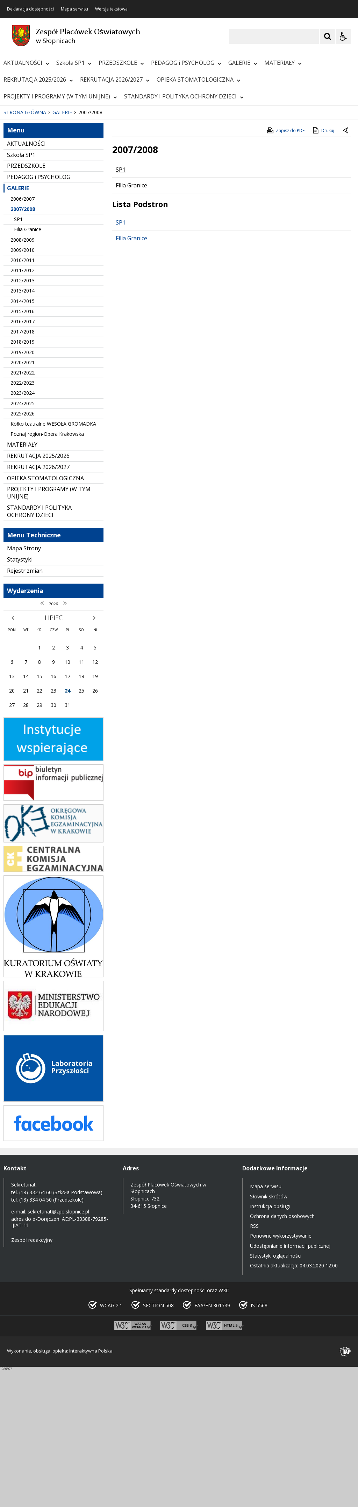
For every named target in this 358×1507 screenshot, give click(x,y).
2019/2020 (22, 489)
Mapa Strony (24, 685)
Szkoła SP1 (74, 63)
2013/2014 (22, 428)
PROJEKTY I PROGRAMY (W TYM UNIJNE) (60, 96)
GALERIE (242, 63)
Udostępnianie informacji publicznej (290, 1382)
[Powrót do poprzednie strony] (346, 268)
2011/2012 (22, 407)
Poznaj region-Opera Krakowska (47, 571)
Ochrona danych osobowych (282, 1353)
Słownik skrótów (268, 1333)
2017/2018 (22, 469)
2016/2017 (22, 458)
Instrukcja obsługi (270, 1343)
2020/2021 (22, 499)
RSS (254, 1363)
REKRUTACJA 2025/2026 (38, 79)
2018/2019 (22, 479)
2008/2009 (22, 376)
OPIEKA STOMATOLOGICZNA (199, 79)
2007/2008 (22, 346)
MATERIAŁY (283, 63)
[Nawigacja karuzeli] (41, 228)
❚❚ (14, 228)
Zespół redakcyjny (31, 1377)
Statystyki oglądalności (275, 1392)
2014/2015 (22, 438)
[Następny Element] (51, 228)
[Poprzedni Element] (33, 228)
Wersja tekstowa (111, 9)
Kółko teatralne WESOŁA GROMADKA (53, 561)
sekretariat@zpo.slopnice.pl (58, 1349)
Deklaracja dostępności (30, 9)
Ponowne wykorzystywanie (281, 1373)
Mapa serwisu (74, 9)
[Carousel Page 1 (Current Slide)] (68, 228)
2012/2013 (22, 417)
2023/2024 (22, 530)
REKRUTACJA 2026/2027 (115, 79)
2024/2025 (22, 540)
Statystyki (20, 697)
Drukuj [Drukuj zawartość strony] (323, 267)
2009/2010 (22, 387)
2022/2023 (22, 520)
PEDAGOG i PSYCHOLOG (186, 63)
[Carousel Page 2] (74, 228)
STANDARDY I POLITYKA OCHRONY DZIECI (184, 96)
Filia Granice (27, 366)
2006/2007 (22, 335)
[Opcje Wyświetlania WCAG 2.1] (343, 36)
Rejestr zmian (25, 707)
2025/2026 (22, 550)
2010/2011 (22, 397)
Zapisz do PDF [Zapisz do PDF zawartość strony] (285, 267)
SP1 (18, 356)
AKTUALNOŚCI (26, 63)
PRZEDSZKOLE (121, 63)
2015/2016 (22, 448)
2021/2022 (22, 510)
